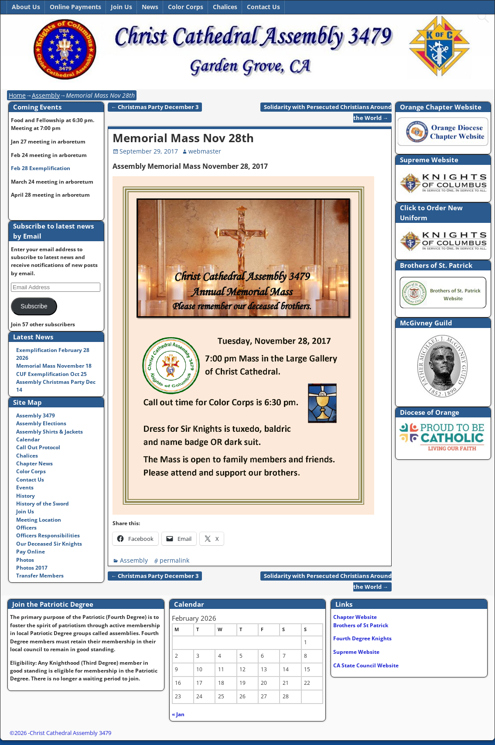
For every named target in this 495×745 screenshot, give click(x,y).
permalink (174, 560)
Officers (26, 527)
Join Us (121, 7)
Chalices (225, 7)
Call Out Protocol (38, 447)
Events (25, 487)
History (25, 495)
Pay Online (30, 551)
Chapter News (34, 463)
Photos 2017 (32, 567)
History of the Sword (42, 503)
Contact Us (263, 7)
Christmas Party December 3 (155, 107)
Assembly (46, 95)
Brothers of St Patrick (360, 625)
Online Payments (75, 7)
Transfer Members (40, 575)
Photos (25, 560)
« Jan (178, 714)
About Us (26, 7)
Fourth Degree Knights (362, 638)
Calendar (28, 439)
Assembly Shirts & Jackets (49, 431)
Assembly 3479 (35, 415)
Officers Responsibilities (48, 535)
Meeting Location (38, 519)
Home (17, 95)
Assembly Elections (41, 423)
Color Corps (185, 7)
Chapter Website (355, 617)
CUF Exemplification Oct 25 (51, 374)
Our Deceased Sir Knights (49, 543)
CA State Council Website (366, 665)
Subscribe (33, 306)
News (150, 7)
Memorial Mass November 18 (54, 365)
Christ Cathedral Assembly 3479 (70, 733)
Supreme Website (356, 652)
